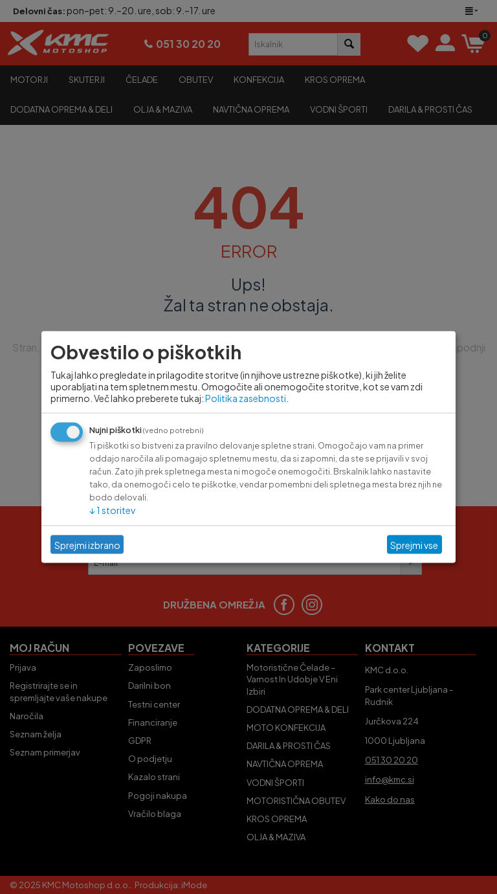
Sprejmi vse (414, 544)
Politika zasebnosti (245, 398)
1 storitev (112, 510)
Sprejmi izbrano (87, 544)
